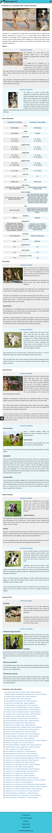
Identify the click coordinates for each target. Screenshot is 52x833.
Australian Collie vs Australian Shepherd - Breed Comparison (22, 707)
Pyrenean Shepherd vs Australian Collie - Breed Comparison (22, 720)
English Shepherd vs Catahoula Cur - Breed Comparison (21, 753)
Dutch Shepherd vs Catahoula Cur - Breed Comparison (20, 751)
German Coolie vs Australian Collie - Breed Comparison (21, 731)
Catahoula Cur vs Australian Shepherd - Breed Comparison (21, 755)
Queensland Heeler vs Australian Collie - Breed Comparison (22, 729)
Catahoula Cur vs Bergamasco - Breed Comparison (19, 773)
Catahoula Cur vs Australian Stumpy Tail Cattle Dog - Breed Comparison (25, 784)
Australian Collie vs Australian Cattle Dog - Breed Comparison (22, 709)
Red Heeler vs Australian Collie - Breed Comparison (19, 738)
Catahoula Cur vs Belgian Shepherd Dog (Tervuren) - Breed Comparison (25, 780)
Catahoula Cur (24, 49)
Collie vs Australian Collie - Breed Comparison (18, 698)
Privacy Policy (26, 815)
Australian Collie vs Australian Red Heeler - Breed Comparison (22, 714)
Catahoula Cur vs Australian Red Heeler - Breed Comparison (22, 769)
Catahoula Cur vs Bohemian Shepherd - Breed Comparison (22, 777)
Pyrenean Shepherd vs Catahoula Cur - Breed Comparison (21, 793)
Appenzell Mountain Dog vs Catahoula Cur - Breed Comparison (23, 795)
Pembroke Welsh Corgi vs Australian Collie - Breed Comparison (23, 692)
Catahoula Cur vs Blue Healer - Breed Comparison (19, 766)
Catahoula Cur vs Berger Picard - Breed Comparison (20, 775)
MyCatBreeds (26, 827)
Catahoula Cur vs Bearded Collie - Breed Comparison (20, 762)
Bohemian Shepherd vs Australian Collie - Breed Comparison (22, 733)
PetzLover (26, 821)
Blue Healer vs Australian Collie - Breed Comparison (20, 703)
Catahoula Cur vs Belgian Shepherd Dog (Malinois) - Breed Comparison (25, 758)
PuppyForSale (26, 824)
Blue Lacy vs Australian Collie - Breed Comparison (19, 742)
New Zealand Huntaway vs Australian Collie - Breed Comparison (23, 744)
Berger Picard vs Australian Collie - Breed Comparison (20, 725)
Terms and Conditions (26, 818)
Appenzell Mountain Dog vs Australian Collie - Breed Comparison (23, 727)
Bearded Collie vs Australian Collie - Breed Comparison (20, 696)
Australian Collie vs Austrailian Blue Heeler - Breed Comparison (23, 712)
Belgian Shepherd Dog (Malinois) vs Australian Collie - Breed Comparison (26, 694)
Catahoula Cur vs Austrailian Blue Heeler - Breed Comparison (22, 764)
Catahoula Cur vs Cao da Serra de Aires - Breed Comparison (22, 791)
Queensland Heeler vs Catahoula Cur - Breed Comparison (21, 797)
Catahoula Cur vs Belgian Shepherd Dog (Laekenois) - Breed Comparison (26, 786)
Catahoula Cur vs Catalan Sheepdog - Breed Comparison (21, 771)
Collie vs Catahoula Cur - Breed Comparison (17, 749)
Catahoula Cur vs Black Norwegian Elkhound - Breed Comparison (23, 788)
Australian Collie (24, 89)
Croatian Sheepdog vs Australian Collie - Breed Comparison (22, 736)
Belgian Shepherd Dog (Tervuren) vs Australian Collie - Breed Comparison (26, 740)
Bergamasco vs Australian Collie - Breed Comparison (20, 723)
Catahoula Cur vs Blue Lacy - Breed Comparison (19, 782)
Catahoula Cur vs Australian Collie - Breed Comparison (20, 716)
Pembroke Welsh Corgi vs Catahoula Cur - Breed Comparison (22, 747)
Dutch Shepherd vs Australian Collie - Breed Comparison (21, 701)
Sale (30, 49)
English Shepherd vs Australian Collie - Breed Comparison (21, 705)
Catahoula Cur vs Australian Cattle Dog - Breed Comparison (22, 760)
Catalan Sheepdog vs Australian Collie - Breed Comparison (21, 718)
